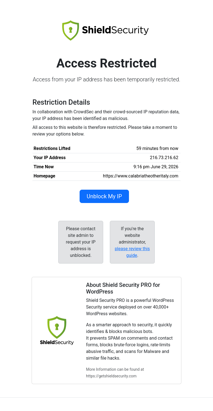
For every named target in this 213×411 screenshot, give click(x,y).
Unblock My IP (104, 196)
